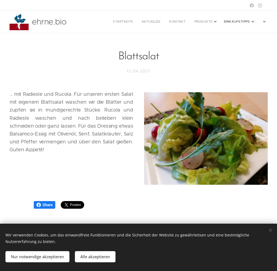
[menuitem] (208, 22)
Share (44, 205)
